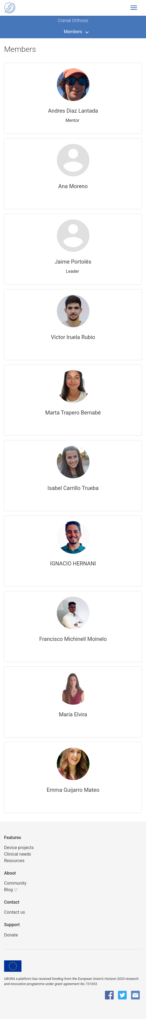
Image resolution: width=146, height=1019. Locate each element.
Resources (14, 860)
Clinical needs (17, 854)
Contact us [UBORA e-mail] (14, 912)
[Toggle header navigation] (135, 8)
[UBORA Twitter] (122, 995)
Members (73, 31)
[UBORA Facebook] (109, 995)
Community (15, 883)
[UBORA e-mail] (135, 995)
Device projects (19, 847)
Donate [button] (11, 935)
